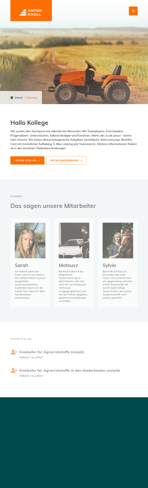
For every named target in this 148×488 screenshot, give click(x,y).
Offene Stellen (25, 160)
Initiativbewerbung (64, 160)
